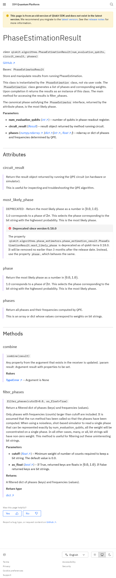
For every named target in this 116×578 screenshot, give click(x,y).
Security (66, 566)
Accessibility (69, 561)
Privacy (6, 566)
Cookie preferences (13, 570)
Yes (12, 513)
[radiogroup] (102, 555)
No (32, 513)
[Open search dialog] (111, 4)
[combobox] (75, 555)
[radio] (94, 555)
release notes (96, 19)
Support (7, 575)
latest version (70, 19)
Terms (6, 561)
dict (10, 495)
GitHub (9, 63)
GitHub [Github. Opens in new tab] (51, 522)
